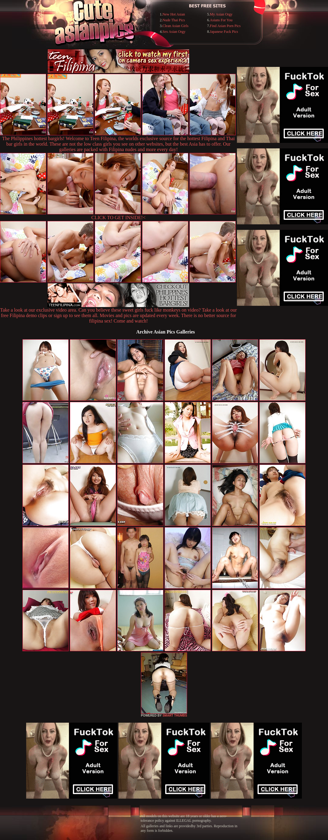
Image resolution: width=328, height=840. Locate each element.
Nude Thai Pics (173, 20)
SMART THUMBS (174, 715)
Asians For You (221, 20)
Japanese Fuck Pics (224, 31)
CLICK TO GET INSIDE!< (118, 217)
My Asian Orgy (221, 14)
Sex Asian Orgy (174, 31)
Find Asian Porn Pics (225, 26)
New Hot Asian (173, 14)
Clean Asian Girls (175, 26)
